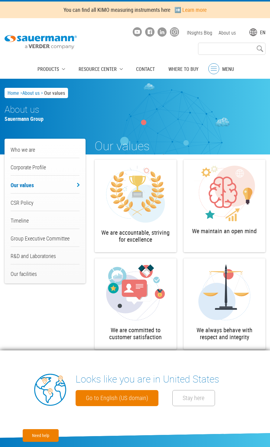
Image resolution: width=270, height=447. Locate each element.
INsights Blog (198, 32)
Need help (40, 435)
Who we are (23, 149)
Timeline (20, 220)
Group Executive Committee (40, 238)
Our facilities (24, 273)
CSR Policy (22, 202)
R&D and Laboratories (33, 256)
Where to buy (177, 68)
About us (227, 32)
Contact (142, 68)
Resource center (99, 68)
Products (54, 68)
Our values (22, 185)
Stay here (210, 397)
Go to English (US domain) (121, 397)
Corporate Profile (28, 167)
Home (13, 93)
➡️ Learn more (190, 9)
